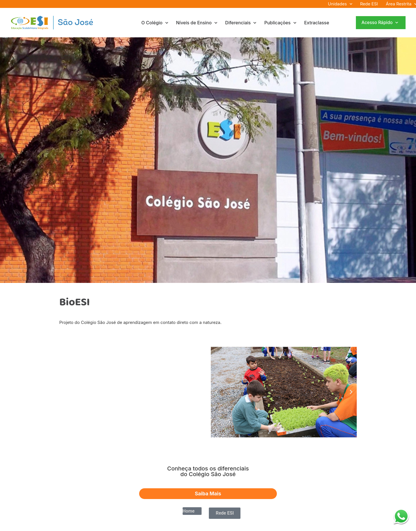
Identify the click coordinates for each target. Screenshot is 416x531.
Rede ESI (369, 4)
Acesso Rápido (380, 22)
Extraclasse (316, 22)
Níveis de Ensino (196, 22)
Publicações (280, 22)
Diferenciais (241, 22)
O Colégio (154, 22)
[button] (216, 392)
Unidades (340, 4)
